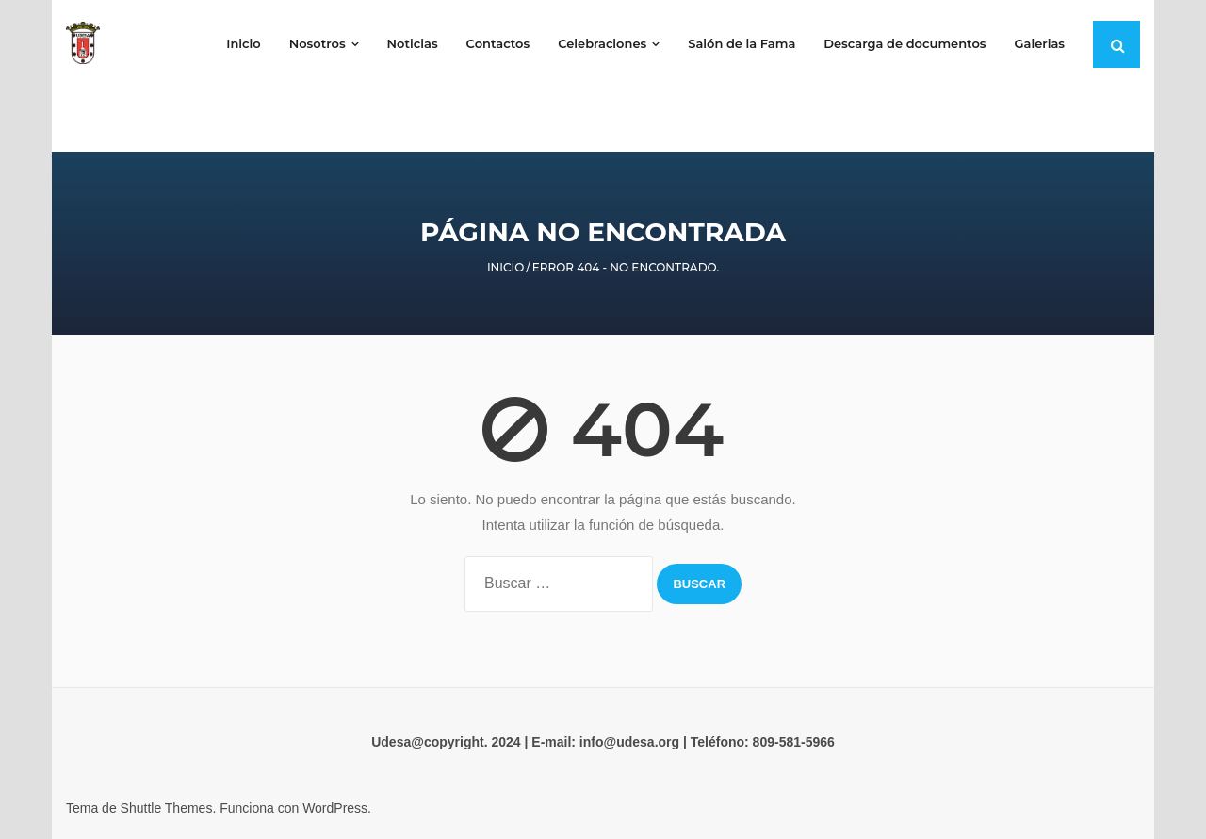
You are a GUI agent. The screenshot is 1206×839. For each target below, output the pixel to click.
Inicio (506, 267)
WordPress (334, 807)
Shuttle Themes (167, 807)
